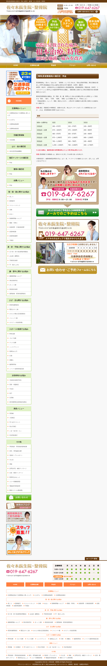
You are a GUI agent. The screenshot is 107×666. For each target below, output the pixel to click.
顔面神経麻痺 (13, 236)
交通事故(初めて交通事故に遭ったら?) (19, 595)
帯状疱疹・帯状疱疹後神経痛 (18, 446)
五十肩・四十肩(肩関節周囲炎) (18, 251)
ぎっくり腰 (12, 285)
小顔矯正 (12, 417)
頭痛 (10, 209)
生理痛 (11, 397)
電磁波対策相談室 (14, 486)
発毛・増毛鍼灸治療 (15, 451)
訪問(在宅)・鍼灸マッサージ (18, 468)
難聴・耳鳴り (13, 223)
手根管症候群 (13, 260)
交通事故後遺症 (14, 128)
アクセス (72, 584)
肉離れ (11, 360)
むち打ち (12, 120)
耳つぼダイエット (14, 422)
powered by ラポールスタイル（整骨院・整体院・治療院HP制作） (69, 664)
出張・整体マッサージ (16, 473)
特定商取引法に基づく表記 (40, 664)
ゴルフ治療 (12, 338)
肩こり (11, 196)
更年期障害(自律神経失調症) (18, 402)
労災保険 (12, 140)
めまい (11, 214)
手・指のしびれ (14, 265)
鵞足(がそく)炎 (13, 309)
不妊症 (11, 389)
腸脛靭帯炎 (12, 364)
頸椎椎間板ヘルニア (15, 218)
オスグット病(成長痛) (15, 322)
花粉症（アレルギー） (16, 455)
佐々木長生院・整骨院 (52, 662)
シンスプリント (14, 347)
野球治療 (12, 334)
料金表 (53, 584)
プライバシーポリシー (24, 664)
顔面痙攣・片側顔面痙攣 (16, 227)
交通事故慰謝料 (14, 124)
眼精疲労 (12, 201)
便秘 (10, 464)
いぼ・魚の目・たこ (15, 431)
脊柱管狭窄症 (13, 280)
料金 (10, 162)
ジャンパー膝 (13, 318)
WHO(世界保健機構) (15, 151)
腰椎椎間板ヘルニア (15, 276)
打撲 (10, 355)
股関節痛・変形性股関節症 (17, 293)
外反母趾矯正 (13, 435)
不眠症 (11, 240)
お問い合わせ (92, 584)
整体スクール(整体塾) (15, 490)
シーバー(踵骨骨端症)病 (16, 369)
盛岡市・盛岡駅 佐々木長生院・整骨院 (34, 1)
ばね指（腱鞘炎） (14, 256)
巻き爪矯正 (12, 426)
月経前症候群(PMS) (15, 380)
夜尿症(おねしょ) (14, 477)
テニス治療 (12, 342)
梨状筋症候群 (13, 289)
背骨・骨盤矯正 (14, 384)
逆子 (10, 393)
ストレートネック (14, 205)
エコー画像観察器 (14, 481)
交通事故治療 (34, 584)
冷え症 (11, 459)
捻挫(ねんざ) (13, 351)
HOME (19, 101)
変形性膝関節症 (14, 305)
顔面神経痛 (12, 231)
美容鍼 (11, 413)
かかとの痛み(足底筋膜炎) (17, 313)
